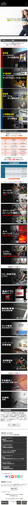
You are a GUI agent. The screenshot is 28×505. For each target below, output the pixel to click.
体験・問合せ (5, 502)
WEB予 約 (24, 503)
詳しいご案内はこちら (14, 424)
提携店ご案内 (14, 488)
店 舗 (19, 502)
